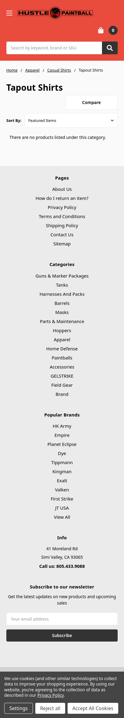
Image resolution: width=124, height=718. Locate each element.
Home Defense (62, 349)
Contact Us (61, 234)
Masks (61, 312)
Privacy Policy (62, 207)
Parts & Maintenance (62, 321)
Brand (62, 394)
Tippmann (62, 462)
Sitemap (62, 244)
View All (62, 517)
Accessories (62, 367)
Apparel (62, 339)
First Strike (62, 499)
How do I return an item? (62, 198)
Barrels (62, 303)
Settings (18, 708)
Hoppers (62, 330)
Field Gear (62, 385)
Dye (62, 453)
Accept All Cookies (92, 708)
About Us (62, 189)
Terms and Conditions (62, 216)
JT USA (62, 508)
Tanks (62, 285)
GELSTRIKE (62, 376)
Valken (62, 490)
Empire (62, 435)
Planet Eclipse (62, 444)
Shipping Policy (62, 225)
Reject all (50, 708)
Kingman (62, 471)
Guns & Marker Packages (61, 276)
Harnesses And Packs (62, 294)
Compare (91, 102)
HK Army (62, 426)
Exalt (62, 480)
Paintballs (62, 358)
